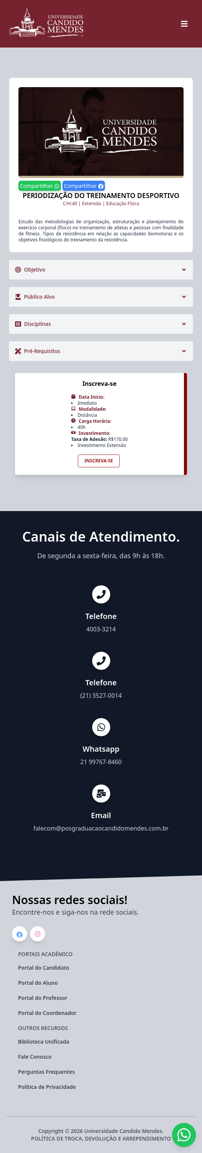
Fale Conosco (35, 1056)
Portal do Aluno (38, 982)
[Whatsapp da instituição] (184, 1135)
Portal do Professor (42, 997)
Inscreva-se (98, 461)
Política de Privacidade (47, 1086)
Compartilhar (39, 185)
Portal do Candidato (43, 967)
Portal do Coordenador (47, 1012)
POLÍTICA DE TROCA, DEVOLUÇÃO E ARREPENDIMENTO (101, 1138)
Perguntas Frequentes (46, 1071)
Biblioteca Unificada (43, 1041)
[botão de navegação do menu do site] (184, 24)
